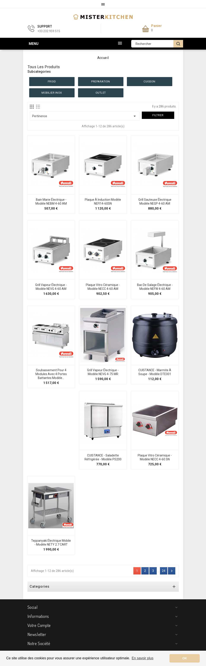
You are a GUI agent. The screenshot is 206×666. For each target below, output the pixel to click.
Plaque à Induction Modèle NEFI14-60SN (103, 201)
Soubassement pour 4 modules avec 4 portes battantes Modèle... (51, 374)
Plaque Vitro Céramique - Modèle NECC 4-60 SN (155, 457)
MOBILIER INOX (52, 92)
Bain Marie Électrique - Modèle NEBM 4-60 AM (51, 201)
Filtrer (158, 115)
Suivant (171, 571)
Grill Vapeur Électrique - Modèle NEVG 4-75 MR (103, 372)
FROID (52, 81)
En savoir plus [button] (142, 658)
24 (163, 571)
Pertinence (84, 116)
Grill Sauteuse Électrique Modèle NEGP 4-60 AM (154, 201)
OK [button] (184, 658)
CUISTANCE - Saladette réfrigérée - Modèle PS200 (103, 457)
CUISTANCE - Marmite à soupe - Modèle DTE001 (154, 372)
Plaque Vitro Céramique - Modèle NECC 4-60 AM (103, 286)
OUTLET (101, 92)
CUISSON (149, 81)
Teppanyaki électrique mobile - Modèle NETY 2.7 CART (51, 542)
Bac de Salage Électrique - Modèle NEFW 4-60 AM (155, 286)
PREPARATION (100, 81)
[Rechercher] (157, 43)
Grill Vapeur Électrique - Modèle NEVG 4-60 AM (51, 286)
